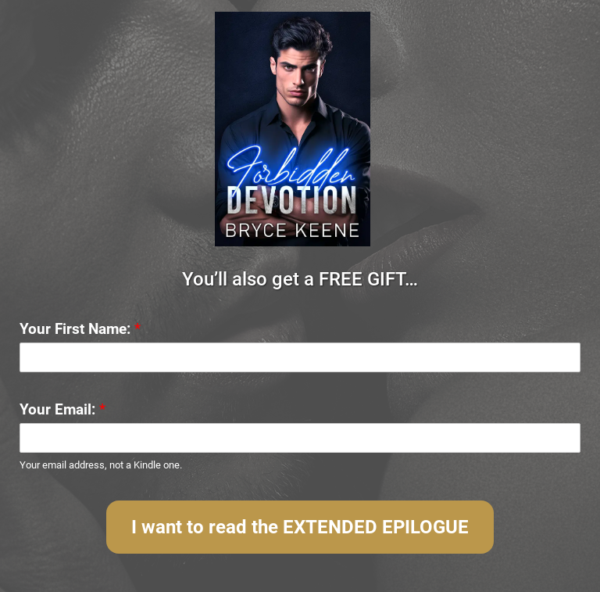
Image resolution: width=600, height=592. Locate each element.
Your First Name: (80, 329)
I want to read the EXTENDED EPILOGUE (300, 527)
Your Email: (62, 409)
